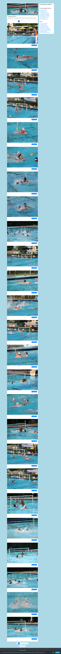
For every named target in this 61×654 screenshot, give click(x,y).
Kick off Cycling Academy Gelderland (45, 30)
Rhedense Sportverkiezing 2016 (45, 32)
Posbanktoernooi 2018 (43, 24)
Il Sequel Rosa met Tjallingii (44, 26)
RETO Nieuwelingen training (44, 27)
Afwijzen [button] (53, 652)
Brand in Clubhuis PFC (43, 18)
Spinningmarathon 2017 (43, 31)
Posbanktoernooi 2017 (43, 25)
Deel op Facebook (34, 45)
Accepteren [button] (57, 652)
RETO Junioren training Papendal (45, 28)
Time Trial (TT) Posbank (43, 23)
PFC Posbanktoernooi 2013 (44, 19)
